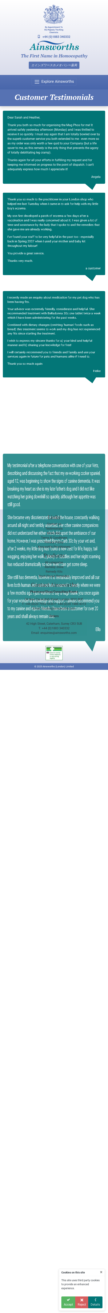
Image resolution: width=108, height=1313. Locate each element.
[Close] (101, 1272)
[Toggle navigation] (54, 82)
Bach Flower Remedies (54, 576)
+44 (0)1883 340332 (54, 37)
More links (54, 533)
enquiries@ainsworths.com (58, 633)
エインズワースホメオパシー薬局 (54, 65)
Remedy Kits (54, 571)
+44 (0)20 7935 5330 (39, 604)
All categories (54, 562)
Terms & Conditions (54, 538)
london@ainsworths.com (58, 608)
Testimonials (54, 528)
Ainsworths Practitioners (54, 547)
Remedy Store (54, 567)
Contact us (54, 524)
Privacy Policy (54, 542)
